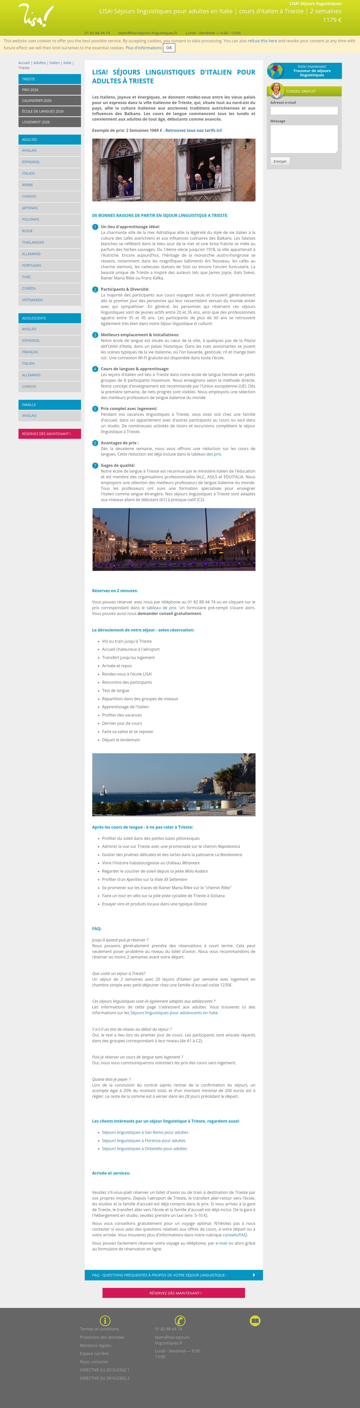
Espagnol (31, 161)
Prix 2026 (30, 89)
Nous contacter (94, 1361)
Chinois (29, 196)
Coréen (29, 288)
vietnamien (32, 299)
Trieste (28, 79)
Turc (26, 276)
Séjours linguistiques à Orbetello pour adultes (144, 1148)
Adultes (40, 62)
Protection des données (102, 1337)
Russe (27, 230)
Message (278, 121)
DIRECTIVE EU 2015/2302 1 (105, 1370)
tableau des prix (206, 454)
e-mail (221, 1243)
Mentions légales (95, 1345)
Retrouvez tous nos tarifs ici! (194, 130)
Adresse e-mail (283, 102)
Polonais (31, 219)
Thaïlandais (33, 242)
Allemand (31, 253)
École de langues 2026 (43, 111)
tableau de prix (161, 607)
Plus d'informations (144, 48)
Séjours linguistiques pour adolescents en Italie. (174, 1012)
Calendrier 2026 (37, 100)
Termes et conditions (99, 1329)
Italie (67, 62)
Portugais (32, 265)
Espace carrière (94, 1353)
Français (30, 351)
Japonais (30, 207)
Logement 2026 (36, 122)
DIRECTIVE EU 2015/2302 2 (105, 1378)
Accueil (24, 62)
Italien (55, 62)
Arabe (27, 184)
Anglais (29, 150)
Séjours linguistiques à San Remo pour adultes (145, 1132)
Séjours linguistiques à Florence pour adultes (144, 1140)
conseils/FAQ (235, 1235)
